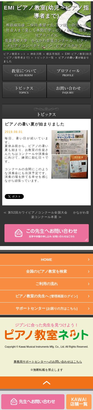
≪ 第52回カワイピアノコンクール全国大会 (35, 212)
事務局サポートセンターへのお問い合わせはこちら (48, 361)
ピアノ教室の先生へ (46, 296)
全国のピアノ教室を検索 (46, 271)
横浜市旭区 (53, 54)
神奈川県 (36, 54)
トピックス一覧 (44, 57)
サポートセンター (47, 308)
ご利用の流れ (46, 284)
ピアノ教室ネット (14, 54)
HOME (46, 259)
